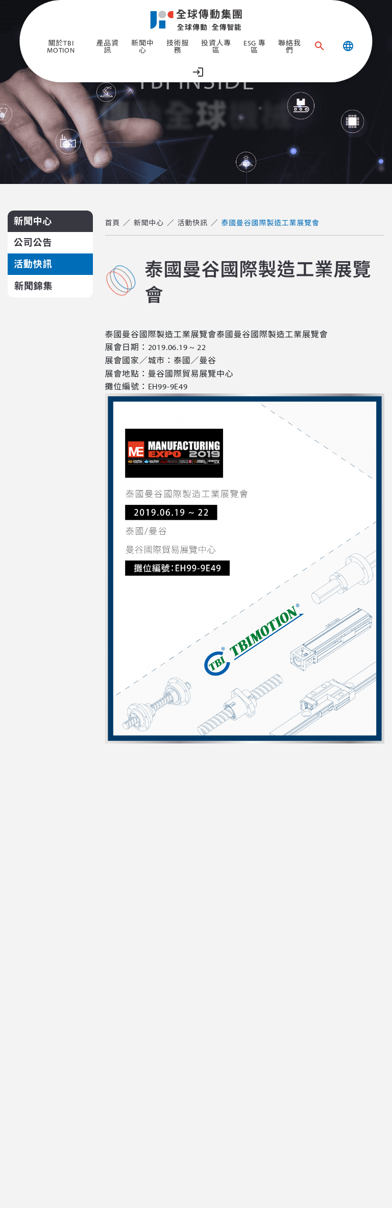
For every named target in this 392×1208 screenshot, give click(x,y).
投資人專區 (216, 46)
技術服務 (177, 46)
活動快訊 (33, 264)
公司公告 (33, 242)
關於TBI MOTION (61, 46)
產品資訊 (107, 46)
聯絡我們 (289, 46)
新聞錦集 (33, 286)
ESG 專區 (254, 46)
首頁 (112, 222)
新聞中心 (142, 46)
